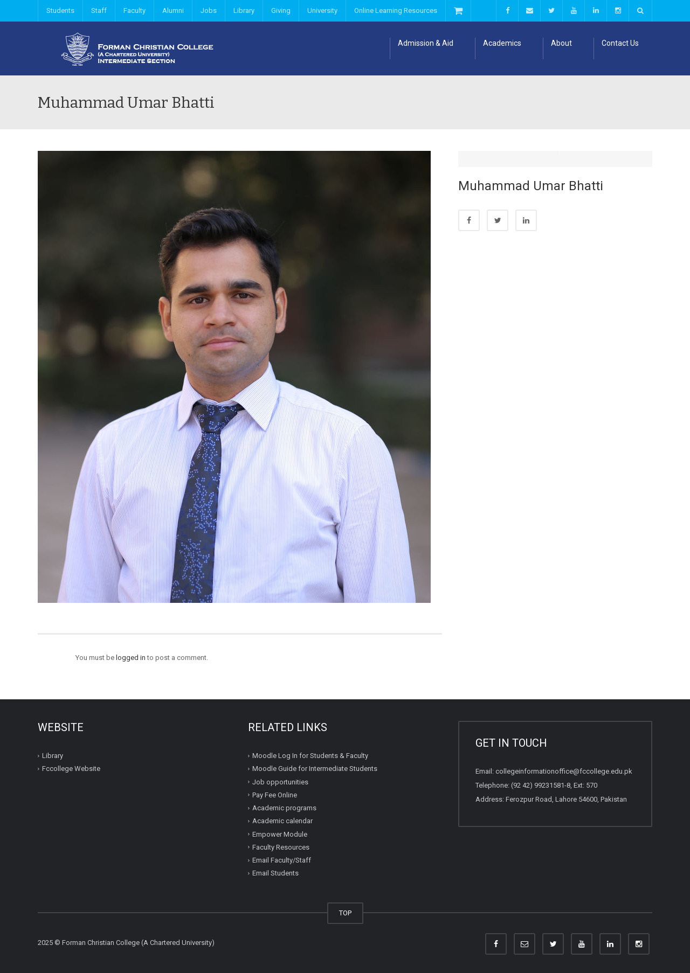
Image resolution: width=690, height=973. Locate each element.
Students (60, 10)
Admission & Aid (425, 43)
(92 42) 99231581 (537, 785)
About (561, 43)
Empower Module (279, 834)
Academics (502, 43)
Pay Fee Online (274, 795)
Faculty (134, 10)
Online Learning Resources (395, 10)
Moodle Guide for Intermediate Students (314, 768)
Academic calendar (282, 821)
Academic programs (284, 808)
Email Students (275, 873)
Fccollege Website (71, 768)
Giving (281, 10)
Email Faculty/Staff (281, 860)
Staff (99, 10)
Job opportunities (280, 781)
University (322, 10)
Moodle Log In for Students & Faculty (310, 756)
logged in (131, 658)
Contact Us (620, 43)
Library (243, 10)
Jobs (209, 10)
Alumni (173, 10)
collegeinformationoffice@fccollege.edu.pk (563, 771)
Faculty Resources (280, 847)
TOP (345, 913)
